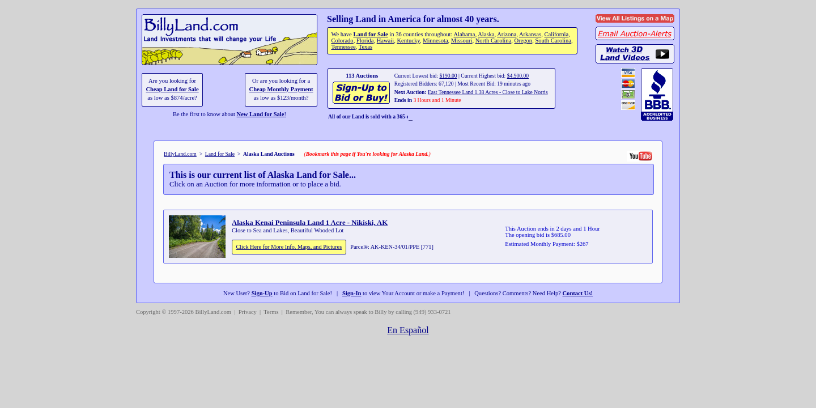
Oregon (524, 40)
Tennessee (343, 47)
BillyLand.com (180, 154)
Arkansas (530, 34)
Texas (365, 47)
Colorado (342, 40)
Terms (271, 312)
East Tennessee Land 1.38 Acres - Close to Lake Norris (488, 92)
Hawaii (385, 40)
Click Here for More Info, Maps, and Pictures (289, 247)
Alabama (464, 34)
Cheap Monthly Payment (281, 89)
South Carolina (553, 40)
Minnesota (435, 40)
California (556, 34)
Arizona (506, 34)
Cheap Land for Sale (172, 89)
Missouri (462, 40)
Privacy (248, 312)
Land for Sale (370, 34)
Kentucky (408, 40)
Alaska (486, 34)
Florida (364, 40)
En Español (407, 330)
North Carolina (493, 40)
